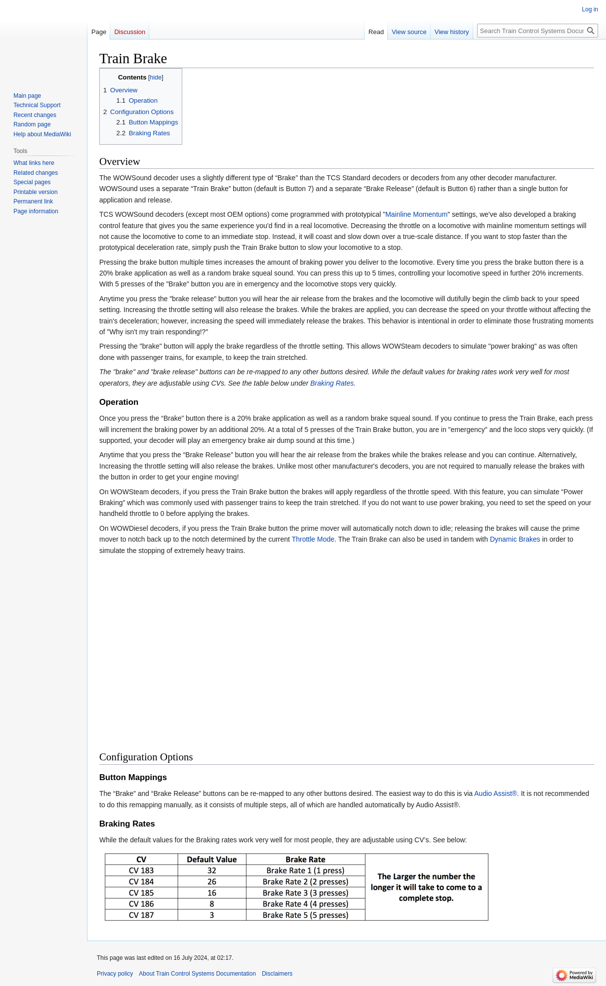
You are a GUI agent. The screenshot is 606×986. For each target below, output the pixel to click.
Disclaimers (277, 973)
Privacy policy (115, 973)
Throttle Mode (313, 539)
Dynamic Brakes (515, 539)
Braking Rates (332, 383)
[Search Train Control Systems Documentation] (537, 31)
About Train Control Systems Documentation (197, 973)
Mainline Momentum (416, 214)
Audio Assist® (495, 793)
